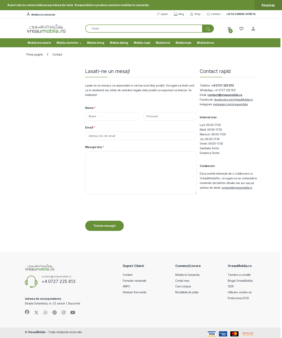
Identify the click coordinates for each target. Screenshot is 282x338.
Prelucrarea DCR (238, 298)
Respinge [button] (268, 5)
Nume (90, 107)
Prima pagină (34, 54)
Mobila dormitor (68, 42)
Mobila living (95, 42)
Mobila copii (142, 42)
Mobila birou (205, 42)
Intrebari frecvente (134, 292)
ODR (231, 286)
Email (90, 127)
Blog (179, 14)
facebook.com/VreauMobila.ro (233, 99)
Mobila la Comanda (187, 274)
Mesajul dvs (94, 147)
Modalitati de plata (186, 292)
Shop (195, 14)
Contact (214, 14)
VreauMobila (36, 332)
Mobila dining (119, 42)
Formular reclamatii (134, 280)
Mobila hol (163, 42)
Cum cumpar (183, 286)
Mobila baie (183, 42)
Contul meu (182, 280)
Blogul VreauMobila (240, 280)
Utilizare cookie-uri (240, 292)
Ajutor (162, 14)
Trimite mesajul (104, 225)
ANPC (126, 286)
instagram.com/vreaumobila (230, 104)
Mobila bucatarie (39, 42)
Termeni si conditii (239, 274)
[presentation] (115, 214)
